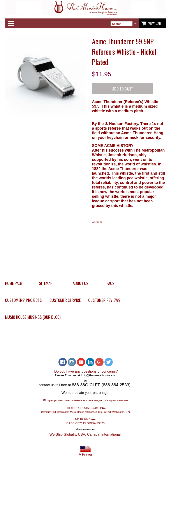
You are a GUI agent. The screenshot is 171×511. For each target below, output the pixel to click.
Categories (11, 23)
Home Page (14, 283)
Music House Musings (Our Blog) (33, 317)
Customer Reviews (104, 300)
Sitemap (46, 283)
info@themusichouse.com (99, 375)
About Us (80, 283)
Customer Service (65, 300)
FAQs (111, 283)
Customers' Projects (23, 300)
